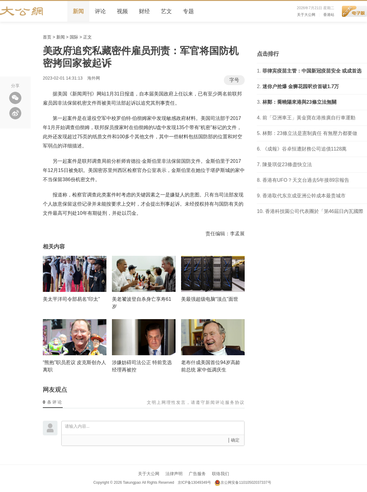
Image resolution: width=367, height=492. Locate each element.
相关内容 (54, 247)
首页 (47, 37)
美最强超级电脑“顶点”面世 (209, 299)
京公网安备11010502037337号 (242, 482)
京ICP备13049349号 (194, 482)
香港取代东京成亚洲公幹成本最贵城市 (304, 195)
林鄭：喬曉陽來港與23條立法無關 (299, 102)
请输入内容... (154, 427)
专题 (188, 11)
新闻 (78, 11)
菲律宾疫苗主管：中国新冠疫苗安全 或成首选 (311, 70)
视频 (122, 11)
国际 (74, 37)
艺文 (166, 11)
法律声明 (174, 473)
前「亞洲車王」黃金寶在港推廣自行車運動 (308, 117)
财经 (144, 11)
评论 (100, 11)
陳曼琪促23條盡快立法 (287, 164)
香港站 (328, 15)
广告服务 (197, 473)
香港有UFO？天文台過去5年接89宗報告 (305, 180)
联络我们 (220, 473)
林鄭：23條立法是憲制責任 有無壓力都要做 (309, 133)
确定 (235, 440)
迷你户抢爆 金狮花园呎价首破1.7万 (300, 86)
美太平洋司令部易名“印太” (71, 299)
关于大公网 (306, 15)
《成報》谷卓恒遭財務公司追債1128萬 (304, 148)
